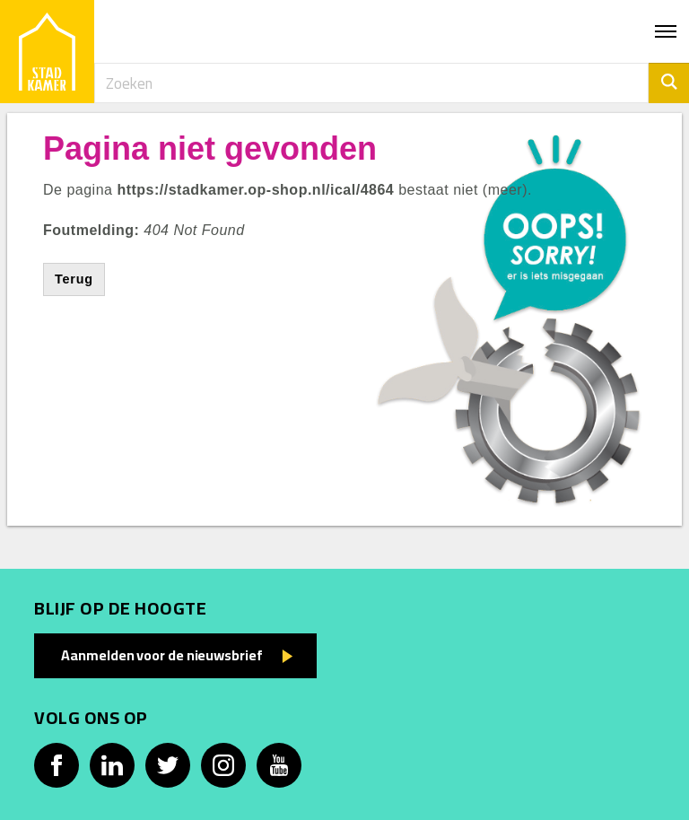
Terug (74, 279)
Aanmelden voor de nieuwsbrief (161, 654)
